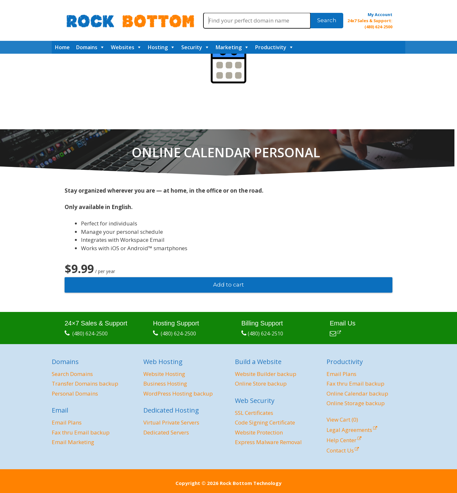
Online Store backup (261, 383)
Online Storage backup (356, 403)
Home (62, 47)
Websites (122, 47)
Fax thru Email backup (81, 432)
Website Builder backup (265, 374)
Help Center (341, 440)
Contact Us (340, 450)
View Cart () (342, 419)
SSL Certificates (254, 412)
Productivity (270, 47)
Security (191, 47)
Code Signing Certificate (265, 422)
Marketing (229, 47)
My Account (380, 14)
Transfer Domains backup (85, 383)
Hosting (158, 47)
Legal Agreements (349, 430)
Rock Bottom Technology (251, 483)
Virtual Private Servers (171, 422)
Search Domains (72, 374)
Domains (86, 47)
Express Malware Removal (268, 442)
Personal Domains (75, 393)
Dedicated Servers (166, 432)
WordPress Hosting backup (178, 393)
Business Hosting (165, 383)
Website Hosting (164, 374)
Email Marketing (73, 442)
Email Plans (67, 422)
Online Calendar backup (357, 393)
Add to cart (228, 284)
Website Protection (259, 432)
